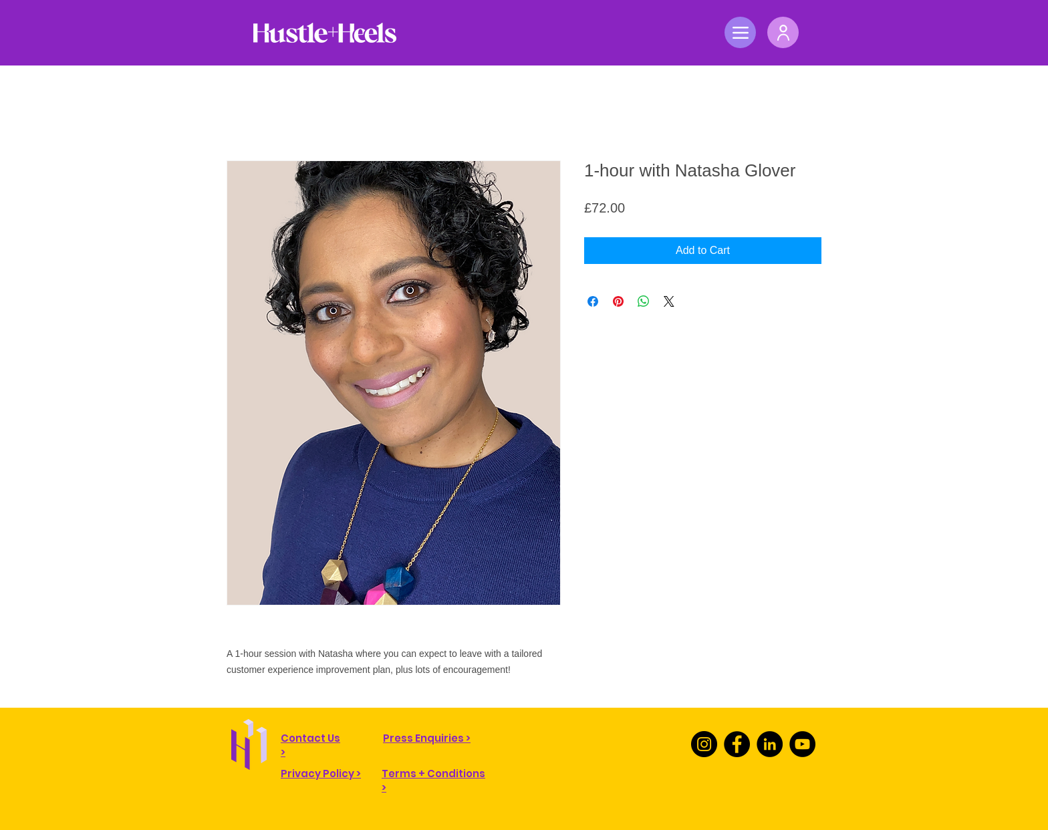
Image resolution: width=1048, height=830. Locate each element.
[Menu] (740, 32)
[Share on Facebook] (593, 301)
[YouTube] (802, 744)
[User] (783, 32)
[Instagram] (704, 744)
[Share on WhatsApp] (644, 301)
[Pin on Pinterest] (618, 301)
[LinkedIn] (770, 744)
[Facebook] (737, 744)
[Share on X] (669, 301)
